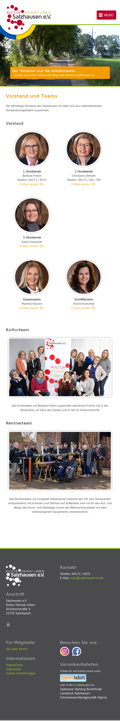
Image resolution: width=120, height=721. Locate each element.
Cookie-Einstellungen (21, 673)
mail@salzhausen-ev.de (87, 578)
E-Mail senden (32, 184)
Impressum (13, 669)
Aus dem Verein (17, 649)
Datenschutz (14, 665)
